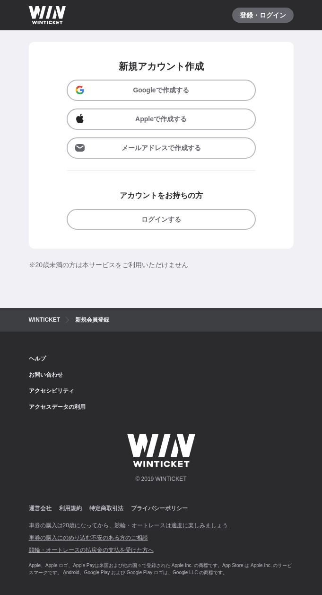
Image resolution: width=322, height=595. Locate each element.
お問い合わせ (46, 374)
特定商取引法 (106, 508)
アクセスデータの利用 (57, 407)
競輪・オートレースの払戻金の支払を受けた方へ (91, 550)
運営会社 (40, 508)
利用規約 (70, 508)
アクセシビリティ (51, 391)
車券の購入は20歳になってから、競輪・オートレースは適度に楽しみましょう (128, 525)
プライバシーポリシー (159, 508)
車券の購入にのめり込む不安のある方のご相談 (88, 537)
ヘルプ (37, 358)
